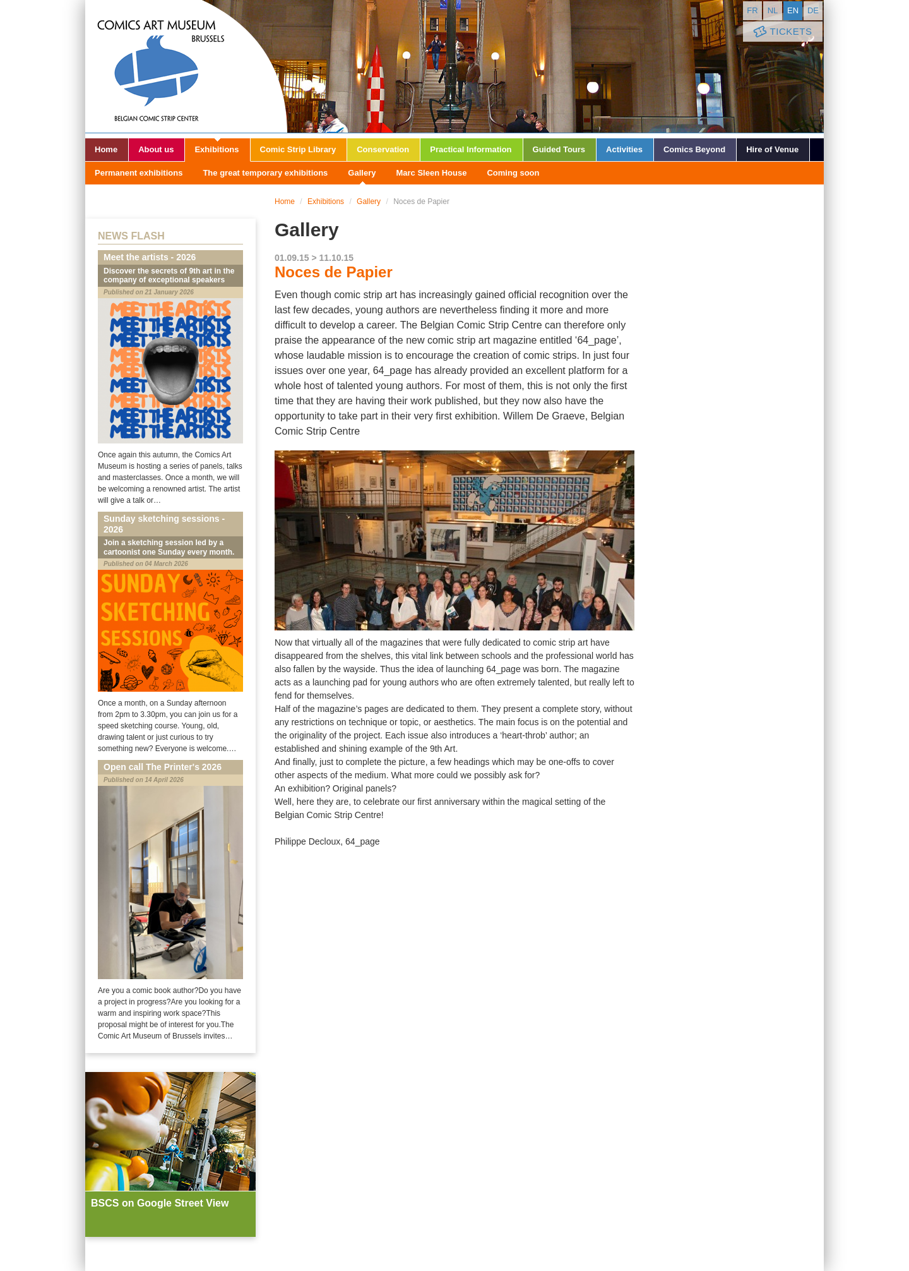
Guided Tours (559, 149)
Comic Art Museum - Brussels (186, 66)
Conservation (383, 149)
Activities (624, 149)
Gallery (362, 173)
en (793, 10)
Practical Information (470, 149)
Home (106, 149)
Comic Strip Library (298, 149)
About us (156, 149)
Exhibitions (216, 149)
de (813, 10)
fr (752, 10)
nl (773, 10)
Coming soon (513, 173)
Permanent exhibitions (138, 173)
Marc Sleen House (431, 173)
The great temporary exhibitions (265, 173)
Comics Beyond (694, 149)
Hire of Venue (772, 149)
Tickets (781, 31)
